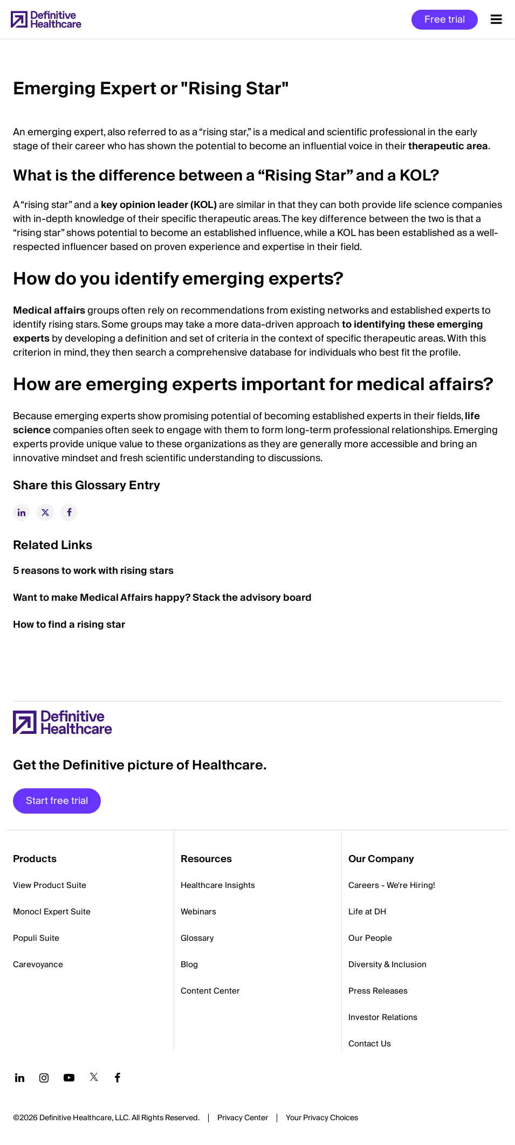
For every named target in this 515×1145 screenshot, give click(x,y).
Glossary (197, 938)
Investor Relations (382, 1017)
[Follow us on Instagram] (44, 1077)
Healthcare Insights (218, 885)
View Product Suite (49, 885)
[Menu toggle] (496, 19)
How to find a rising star (69, 624)
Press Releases (378, 991)
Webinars (198, 912)
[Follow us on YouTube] (69, 1077)
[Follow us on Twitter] (93, 1077)
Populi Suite (36, 938)
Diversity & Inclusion (387, 964)
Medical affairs (49, 310)
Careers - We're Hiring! (391, 885)
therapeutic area (448, 146)
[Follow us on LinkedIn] (19, 1077)
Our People (370, 938)
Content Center (210, 991)
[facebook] (69, 512)
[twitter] (45, 512)
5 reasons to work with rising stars (93, 571)
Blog (189, 964)
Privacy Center (242, 1118)
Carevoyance (38, 964)
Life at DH (367, 912)
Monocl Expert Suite (52, 912)
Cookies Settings (322, 1118)
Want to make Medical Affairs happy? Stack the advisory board (162, 597)
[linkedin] (21, 512)
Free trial (444, 19)
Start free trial (57, 801)
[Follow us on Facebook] (117, 1077)
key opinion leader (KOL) (159, 205)
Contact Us (369, 1044)
